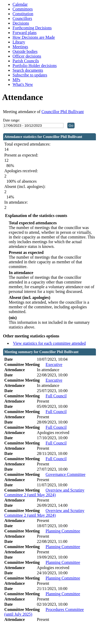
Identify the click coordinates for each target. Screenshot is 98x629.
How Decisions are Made (34, 37)
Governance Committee (65, 474)
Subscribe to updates (30, 75)
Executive (53, 364)
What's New (23, 84)
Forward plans (25, 32)
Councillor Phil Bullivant (63, 111)
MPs (16, 79)
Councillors (22, 18)
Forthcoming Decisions (32, 28)
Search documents (28, 70)
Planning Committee (62, 531)
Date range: (11, 120)
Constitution (23, 14)
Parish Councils (26, 61)
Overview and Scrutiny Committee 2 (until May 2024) (44, 492)
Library (19, 42)
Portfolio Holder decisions (35, 65)
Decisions (21, 23)
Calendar (20, 4)
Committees (23, 9)
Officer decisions (27, 56)
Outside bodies (25, 51)
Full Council (55, 396)
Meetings (20, 46)
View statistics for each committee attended (49, 343)
